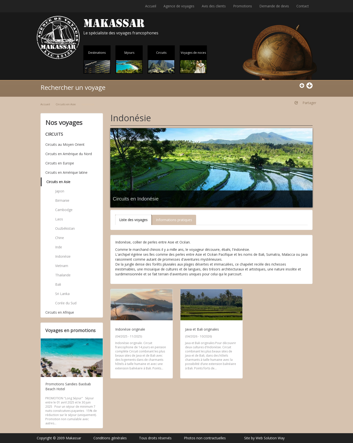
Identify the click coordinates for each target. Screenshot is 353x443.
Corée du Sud (65, 303)
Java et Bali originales (202, 329)
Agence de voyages (179, 6)
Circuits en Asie (66, 104)
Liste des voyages (133, 219)
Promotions (242, 6)
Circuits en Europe (59, 163)
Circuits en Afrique (59, 312)
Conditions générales (110, 438)
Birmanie (62, 200)
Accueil (150, 6)
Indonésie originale (130, 329)
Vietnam (61, 265)
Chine (59, 237)
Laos (59, 219)
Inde (58, 247)
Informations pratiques (174, 219)
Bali (58, 284)
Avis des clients (214, 6)
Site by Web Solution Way (264, 438)
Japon (59, 191)
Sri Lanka (62, 293)
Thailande (63, 275)
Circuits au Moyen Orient (65, 144)
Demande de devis (274, 6)
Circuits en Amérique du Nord (68, 153)
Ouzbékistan (65, 228)
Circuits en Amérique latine (66, 172)
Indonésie (63, 256)
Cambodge (64, 209)
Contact (302, 6)
